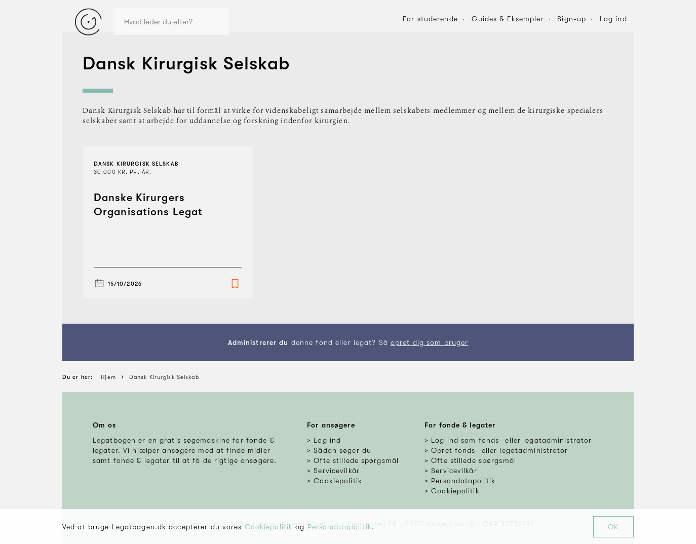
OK (613, 527)
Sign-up (571, 19)
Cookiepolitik (269, 527)
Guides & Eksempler (508, 19)
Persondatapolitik (339, 527)
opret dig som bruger (429, 342)
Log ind (613, 19)
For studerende (430, 19)
